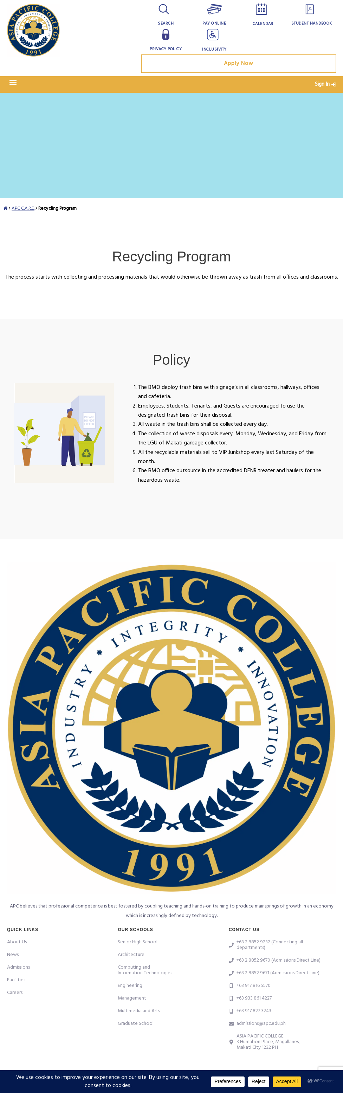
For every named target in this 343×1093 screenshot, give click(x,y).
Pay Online (214, 23)
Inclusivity (214, 49)
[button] (13, 84)
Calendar (263, 23)
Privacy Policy (166, 49)
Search (165, 23)
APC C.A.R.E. (23, 210)
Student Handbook (311, 23)
